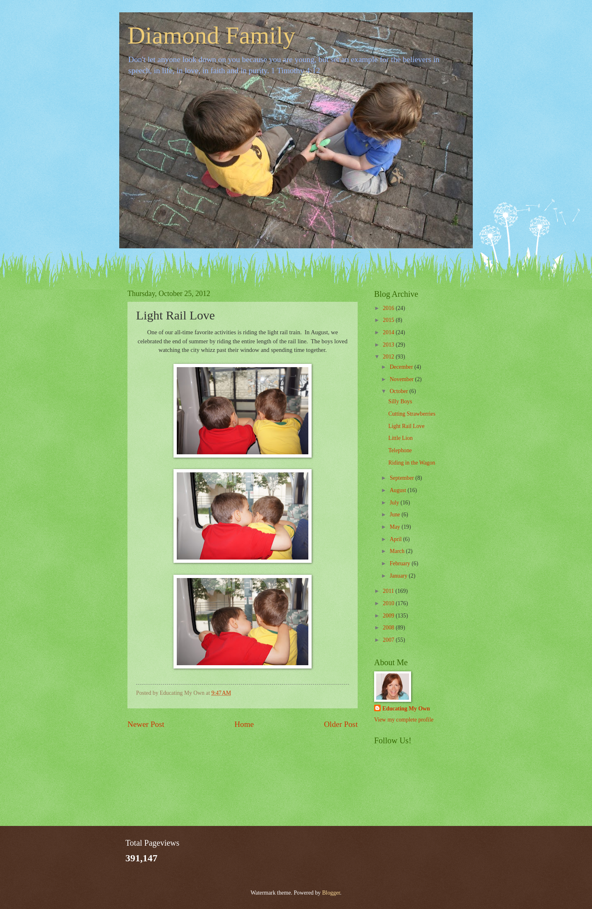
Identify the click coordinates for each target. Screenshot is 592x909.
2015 (389, 320)
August (398, 490)
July (395, 503)
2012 (389, 357)
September (402, 478)
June (396, 514)
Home (244, 724)
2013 (389, 345)
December (402, 367)
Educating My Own (406, 708)
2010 (389, 603)
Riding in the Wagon (411, 463)
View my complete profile (403, 720)
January (399, 576)
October (399, 391)
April (396, 539)
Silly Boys (400, 401)
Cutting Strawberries (411, 414)
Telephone (400, 450)
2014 (389, 332)
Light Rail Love (406, 426)
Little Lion (400, 438)
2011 (389, 591)
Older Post (341, 724)
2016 (389, 308)
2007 (389, 640)
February (401, 563)
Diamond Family (211, 35)
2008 (389, 628)
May (396, 527)
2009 (389, 616)
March (398, 551)
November (402, 379)
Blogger (331, 893)
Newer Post (145, 724)
